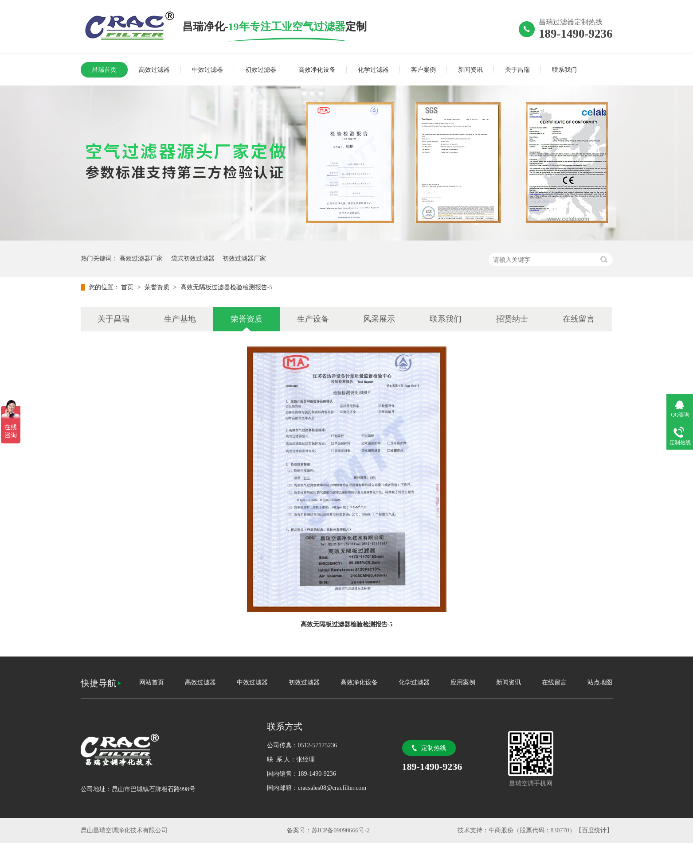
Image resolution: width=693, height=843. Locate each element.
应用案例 (462, 682)
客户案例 (423, 69)
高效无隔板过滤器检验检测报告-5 (226, 287)
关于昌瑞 (517, 69)
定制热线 (433, 748)
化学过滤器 (373, 69)
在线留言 (579, 319)
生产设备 (313, 319)
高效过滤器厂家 (141, 258)
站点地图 (599, 682)
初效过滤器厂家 (244, 258)
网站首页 (151, 682)
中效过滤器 (207, 69)
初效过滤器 (260, 69)
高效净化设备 (317, 69)
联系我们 (564, 69)
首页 (128, 287)
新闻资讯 (470, 69)
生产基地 (180, 319)
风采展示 (379, 319)
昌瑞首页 (104, 69)
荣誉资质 (158, 287)
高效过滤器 (154, 69)
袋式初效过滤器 (193, 258)
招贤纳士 (512, 319)
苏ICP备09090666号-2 (341, 830)
